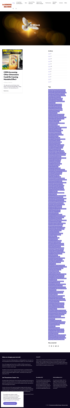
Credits (66, 405)
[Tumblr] (54, 346)
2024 (49, 56)
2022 (49, 61)
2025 (49, 53)
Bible (66, 2)
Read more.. (6, 91)
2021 (49, 64)
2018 (49, 71)
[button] (13, 8)
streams (61, 2)
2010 (49, 82)
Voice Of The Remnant (32, 3)
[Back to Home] (7, 5)
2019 (49, 69)
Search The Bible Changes (40, 3)
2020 (49, 66)
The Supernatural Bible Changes (55, 405)
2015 (49, 79)
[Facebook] (49, 346)
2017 (49, 74)
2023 (49, 59)
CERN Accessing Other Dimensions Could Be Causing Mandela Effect (11, 76)
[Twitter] (56, 346)
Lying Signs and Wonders (19, 3)
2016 (49, 76)
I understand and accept (10, 403)
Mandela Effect (55, 3)
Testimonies (48, 2)
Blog (14, 2)
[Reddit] (58, 346)
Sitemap (63, 405)
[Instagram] (51, 346)
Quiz (26, 2)
